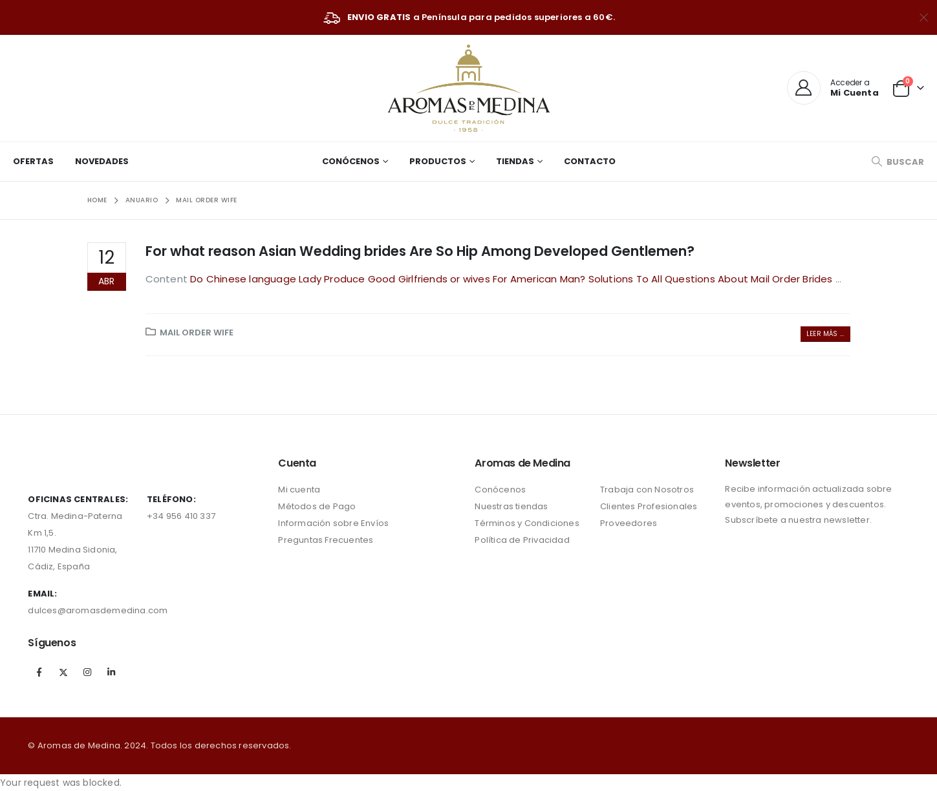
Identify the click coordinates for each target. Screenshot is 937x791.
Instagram (87, 672)
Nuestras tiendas (511, 506)
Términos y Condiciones (527, 523)
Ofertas (33, 161)
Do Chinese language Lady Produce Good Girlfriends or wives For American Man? (389, 279)
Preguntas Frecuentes (325, 540)
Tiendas (515, 161)
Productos (437, 161)
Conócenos (351, 161)
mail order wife (196, 332)
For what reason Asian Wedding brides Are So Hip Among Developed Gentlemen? (420, 251)
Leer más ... (825, 334)
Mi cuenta (299, 489)
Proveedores (628, 523)
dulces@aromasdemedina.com (97, 610)
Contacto (590, 161)
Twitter (63, 672)
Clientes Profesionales (648, 506)
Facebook (38, 672)
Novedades (102, 161)
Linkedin (111, 672)
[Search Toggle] (897, 162)
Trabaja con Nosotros (647, 489)
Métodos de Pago (317, 506)
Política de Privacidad (522, 540)
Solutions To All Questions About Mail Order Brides (711, 279)
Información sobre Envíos (333, 523)
